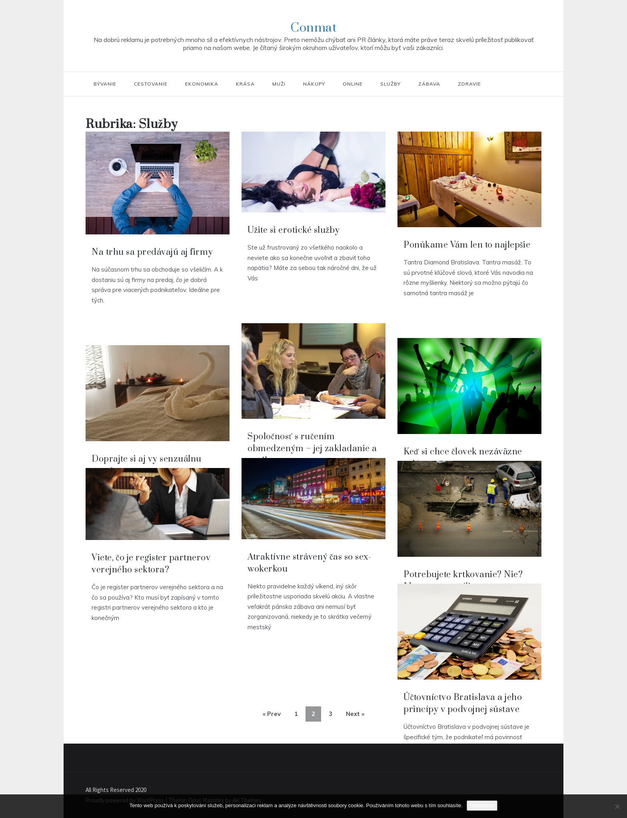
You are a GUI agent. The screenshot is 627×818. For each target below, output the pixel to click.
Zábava (429, 84)
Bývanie (105, 84)
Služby (390, 84)
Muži (279, 84)
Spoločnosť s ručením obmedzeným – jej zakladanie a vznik (312, 448)
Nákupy (314, 84)
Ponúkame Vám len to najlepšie (466, 245)
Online (353, 84)
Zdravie (469, 84)
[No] (617, 806)
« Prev (272, 714)
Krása (245, 84)
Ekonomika (201, 84)
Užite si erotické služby (294, 230)
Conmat (313, 28)
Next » (355, 714)
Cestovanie (151, 84)
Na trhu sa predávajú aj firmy (152, 252)
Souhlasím (482, 805)
